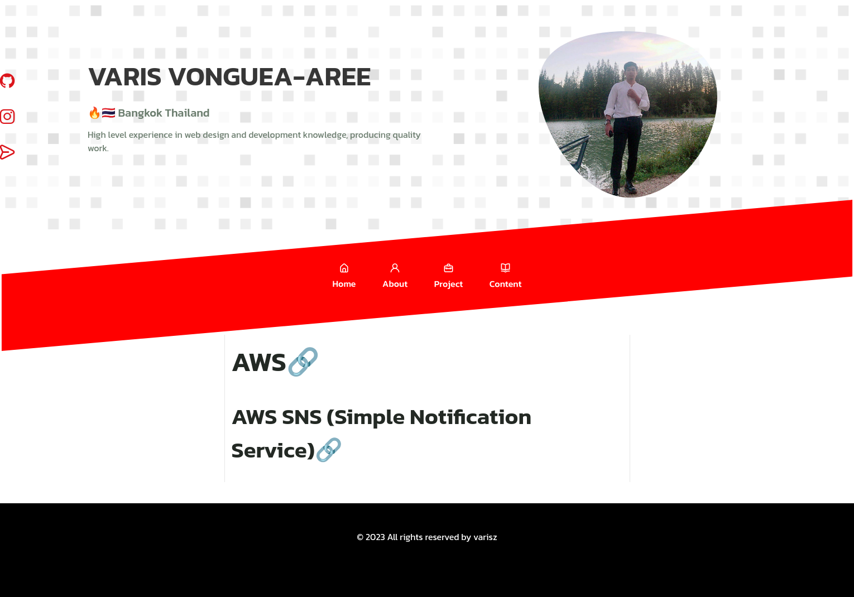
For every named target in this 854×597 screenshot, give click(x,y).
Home (344, 275)
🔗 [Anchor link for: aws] (303, 361)
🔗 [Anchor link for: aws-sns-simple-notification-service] (329, 449)
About (394, 275)
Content (506, 275)
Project (448, 275)
